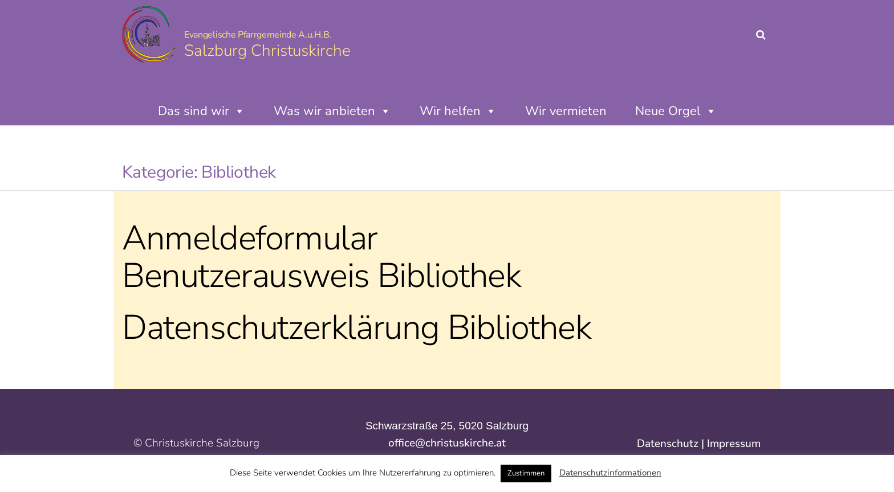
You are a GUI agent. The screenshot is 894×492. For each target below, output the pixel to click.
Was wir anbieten (332, 111)
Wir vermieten (566, 111)
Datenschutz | (672, 443)
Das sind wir (201, 111)
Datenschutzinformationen (610, 472)
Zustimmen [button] (525, 473)
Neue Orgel (676, 111)
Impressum (734, 443)
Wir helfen (458, 111)
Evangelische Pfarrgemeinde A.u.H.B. (257, 34)
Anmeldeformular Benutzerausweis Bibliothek (321, 257)
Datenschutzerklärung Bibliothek (356, 327)
